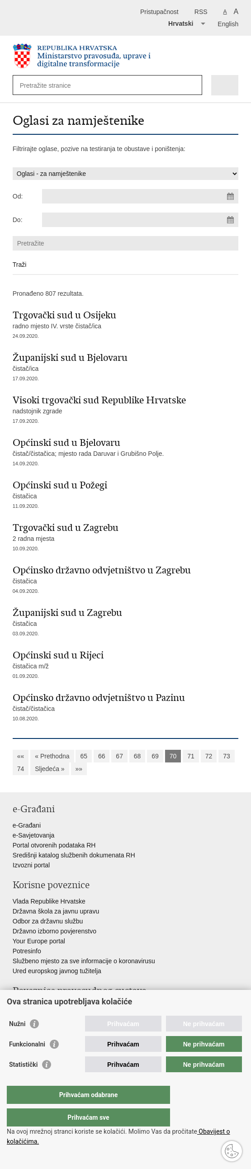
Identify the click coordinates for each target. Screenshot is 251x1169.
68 (137, 756)
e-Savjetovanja (34, 835)
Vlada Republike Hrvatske (49, 901)
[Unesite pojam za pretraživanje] (52, 85)
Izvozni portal (31, 865)
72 (209, 756)
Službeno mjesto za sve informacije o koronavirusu (84, 961)
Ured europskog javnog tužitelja (57, 971)
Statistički (23, 1082)
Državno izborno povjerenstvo (54, 931)
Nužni (17, 1042)
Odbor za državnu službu (48, 921)
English (228, 24)
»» (79, 768)
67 (119, 756)
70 (173, 756)
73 (226, 756)
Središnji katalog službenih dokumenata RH (74, 855)
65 (83, 756)
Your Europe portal (39, 941)
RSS (201, 11)
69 (155, 756)
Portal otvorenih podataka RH (54, 845)
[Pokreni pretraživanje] (193, 85)
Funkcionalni (27, 1062)
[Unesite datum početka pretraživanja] (140, 196)
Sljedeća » (49, 768)
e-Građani (27, 825)
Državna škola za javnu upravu (56, 911)
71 (190, 756)
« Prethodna (52, 756)
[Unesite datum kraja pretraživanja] (140, 220)
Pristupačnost (159, 11)
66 (101, 756)
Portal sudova (32, 1007)
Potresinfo (27, 951)
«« (20, 756)
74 (20, 768)
